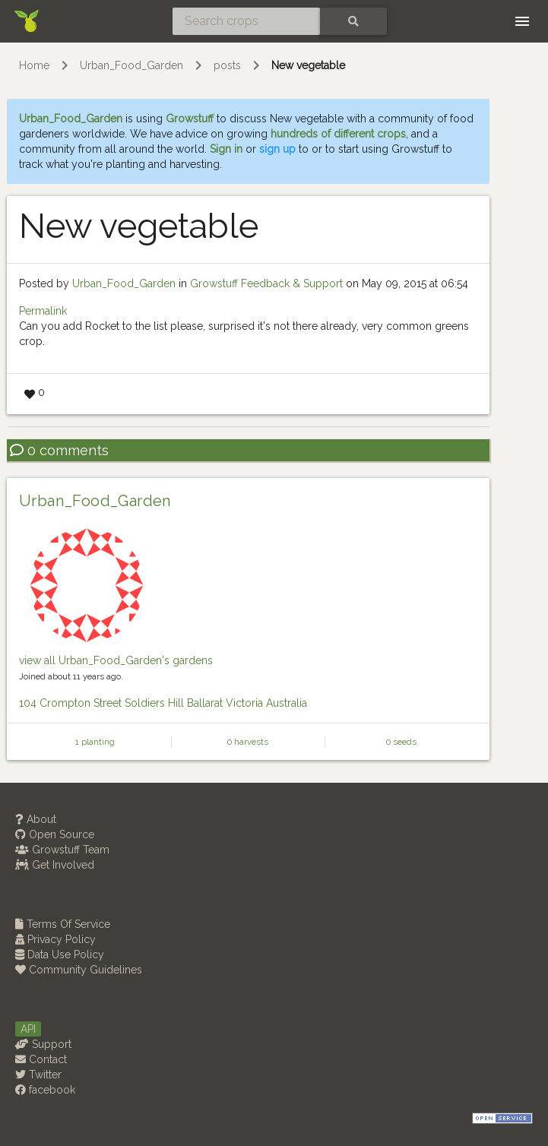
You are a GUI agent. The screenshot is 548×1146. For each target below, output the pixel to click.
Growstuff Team (62, 850)
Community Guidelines (78, 970)
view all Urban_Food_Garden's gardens (116, 660)
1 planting (95, 741)
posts (227, 65)
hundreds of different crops (338, 134)
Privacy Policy (55, 939)
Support (43, 1044)
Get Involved (54, 865)
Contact (41, 1059)
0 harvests (247, 741)
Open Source (54, 834)
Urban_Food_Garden (131, 65)
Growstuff (190, 118)
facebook (45, 1090)
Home (34, 65)
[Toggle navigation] (522, 21)
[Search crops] (246, 21)
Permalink (43, 311)
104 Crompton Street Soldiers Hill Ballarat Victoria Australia (163, 703)
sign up (277, 149)
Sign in (226, 149)
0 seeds (401, 741)
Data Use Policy (59, 954)
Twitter (38, 1074)
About (35, 819)
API (28, 1029)
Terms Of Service (62, 924)
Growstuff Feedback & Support (266, 283)
